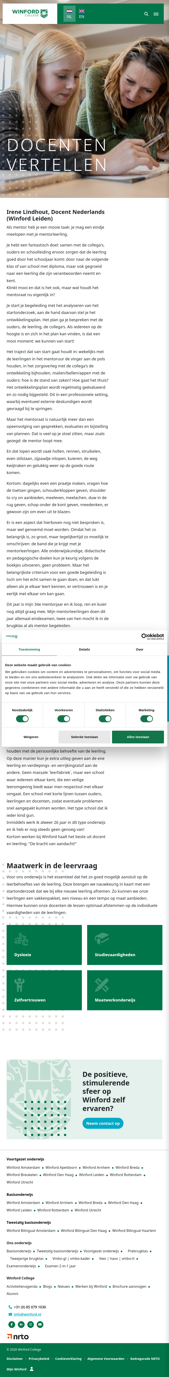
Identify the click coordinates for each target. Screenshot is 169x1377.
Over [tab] (139, 649)
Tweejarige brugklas (27, 1258)
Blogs (47, 1286)
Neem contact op (103, 1123)
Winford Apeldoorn (61, 1167)
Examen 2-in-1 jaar (60, 1266)
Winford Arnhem (96, 1167)
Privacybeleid (39, 1359)
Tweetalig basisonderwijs (57, 1251)
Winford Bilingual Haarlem (134, 1230)
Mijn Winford (20, 1369)
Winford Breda (128, 1167)
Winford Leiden (91, 1175)
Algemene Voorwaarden (105, 1359)
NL (69, 16)
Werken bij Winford (91, 1286)
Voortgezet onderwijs (101, 1251)
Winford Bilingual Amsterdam (31, 1230)
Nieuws (64, 1286)
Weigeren (31, 737)
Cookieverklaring (68, 1359)
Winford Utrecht (20, 1182)
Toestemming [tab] (29, 649)
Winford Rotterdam (126, 1175)
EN (81, 16)
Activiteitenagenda (22, 1286)
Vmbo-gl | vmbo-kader (71, 1258)
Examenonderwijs (21, 1266)
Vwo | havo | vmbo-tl (116, 1258)
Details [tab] (84, 649)
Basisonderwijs (19, 1251)
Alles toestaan (138, 737)
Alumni (12, 1293)
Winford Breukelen (22, 1175)
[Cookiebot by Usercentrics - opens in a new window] (144, 636)
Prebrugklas (138, 1251)
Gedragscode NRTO (145, 1359)
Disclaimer (15, 1359)
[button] (146, 13)
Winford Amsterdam (23, 1167)
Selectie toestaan (84, 737)
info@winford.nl (25, 1314)
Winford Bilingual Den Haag (84, 1230)
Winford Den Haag (58, 1175)
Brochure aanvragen (129, 1286)
